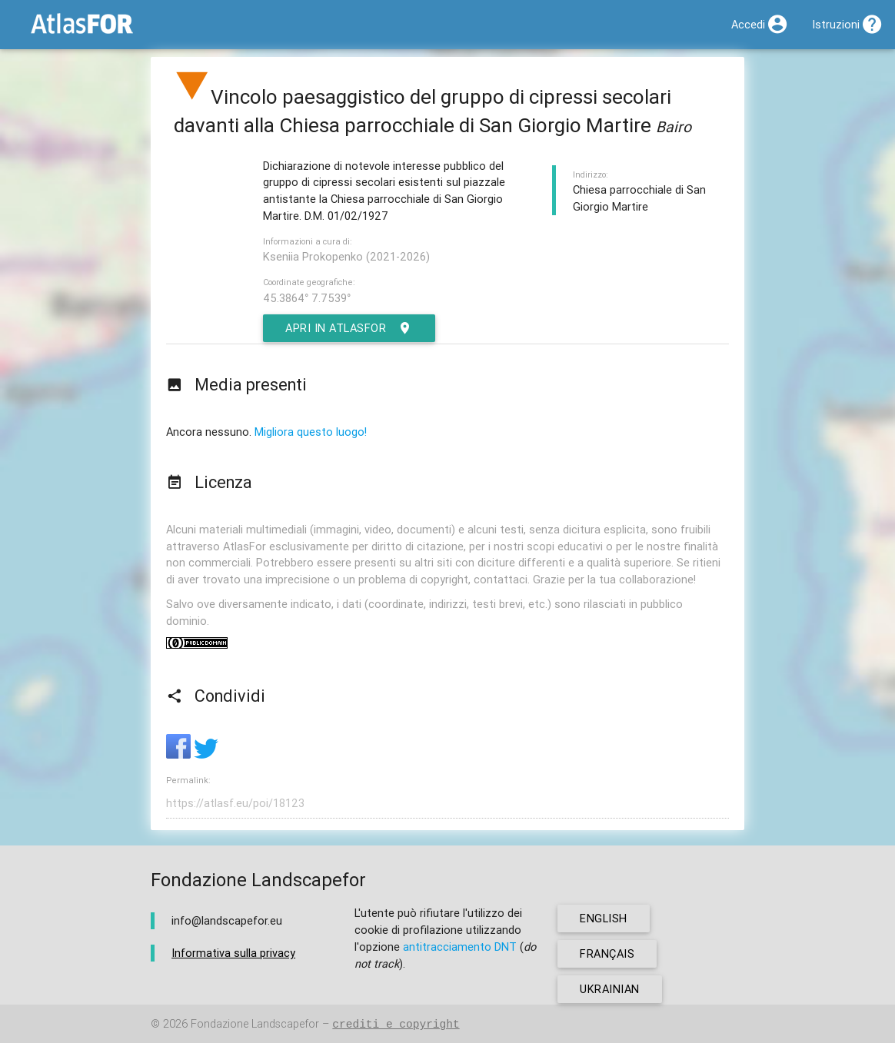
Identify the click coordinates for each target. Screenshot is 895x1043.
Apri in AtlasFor (349, 328)
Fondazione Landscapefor (255, 1024)
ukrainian (610, 989)
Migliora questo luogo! (311, 431)
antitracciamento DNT (460, 946)
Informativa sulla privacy (233, 952)
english (603, 918)
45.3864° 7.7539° (307, 298)
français (607, 953)
